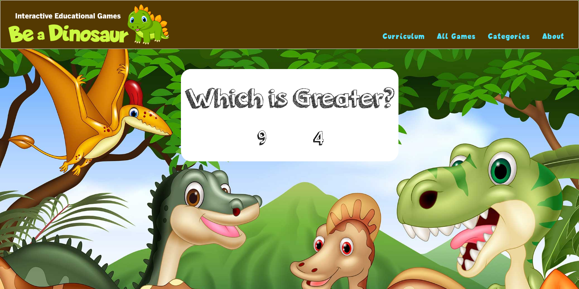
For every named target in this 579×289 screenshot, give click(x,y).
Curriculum (404, 36)
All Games (456, 36)
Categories (509, 36)
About (553, 36)
